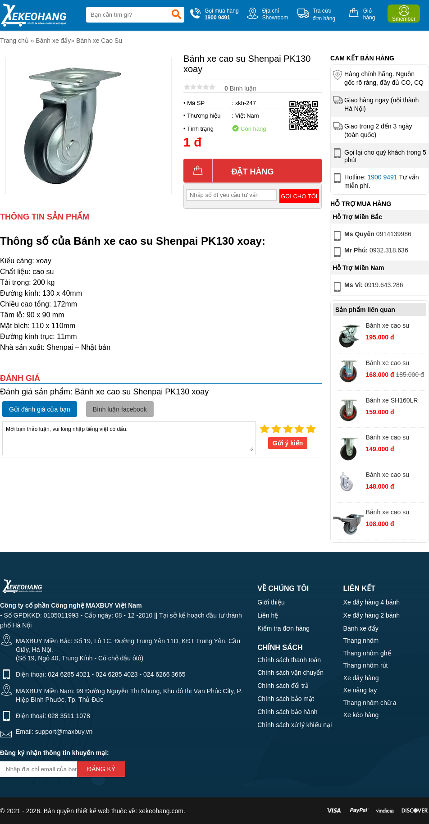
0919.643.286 (367, 286)
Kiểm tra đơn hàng (283, 628)
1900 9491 (382, 177)
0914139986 (371, 235)
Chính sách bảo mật (285, 698)
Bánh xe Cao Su (99, 40)
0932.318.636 (369, 252)
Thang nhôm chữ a (370, 702)
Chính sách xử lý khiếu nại (294, 724)
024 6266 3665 (164, 674)
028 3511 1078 (69, 715)
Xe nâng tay (360, 690)
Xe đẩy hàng (361, 678)
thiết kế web (93, 811)
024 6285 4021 (69, 674)
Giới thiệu (271, 602)
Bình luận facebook (120, 409)
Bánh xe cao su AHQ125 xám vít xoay (388, 476)
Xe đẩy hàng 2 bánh (371, 615)
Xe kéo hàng (361, 715)
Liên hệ (267, 615)
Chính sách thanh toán (289, 660)
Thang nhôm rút (365, 665)
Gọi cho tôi (299, 196)
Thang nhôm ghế (367, 653)
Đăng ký (101, 769)
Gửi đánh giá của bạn (39, 409)
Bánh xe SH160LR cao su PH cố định (391, 401)
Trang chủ (14, 40)
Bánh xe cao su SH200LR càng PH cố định (392, 364)
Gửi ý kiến (288, 443)
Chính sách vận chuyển (290, 672)
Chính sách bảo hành (287, 711)
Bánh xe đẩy (53, 40)
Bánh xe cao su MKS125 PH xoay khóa (390, 326)
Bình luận (240, 88)
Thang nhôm (361, 640)
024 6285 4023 (116, 674)
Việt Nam (247, 115)
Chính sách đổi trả (283, 685)
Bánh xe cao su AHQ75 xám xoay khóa (390, 513)
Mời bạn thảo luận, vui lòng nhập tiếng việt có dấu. (129, 437)
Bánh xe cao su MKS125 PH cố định (394, 438)
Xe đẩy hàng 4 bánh (371, 602)
